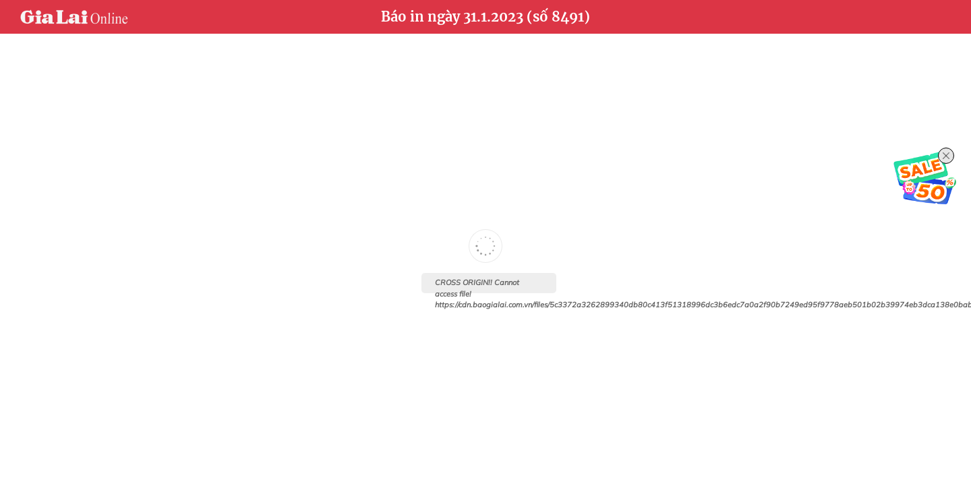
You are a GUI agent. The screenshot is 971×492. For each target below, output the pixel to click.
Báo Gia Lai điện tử (74, 16)
